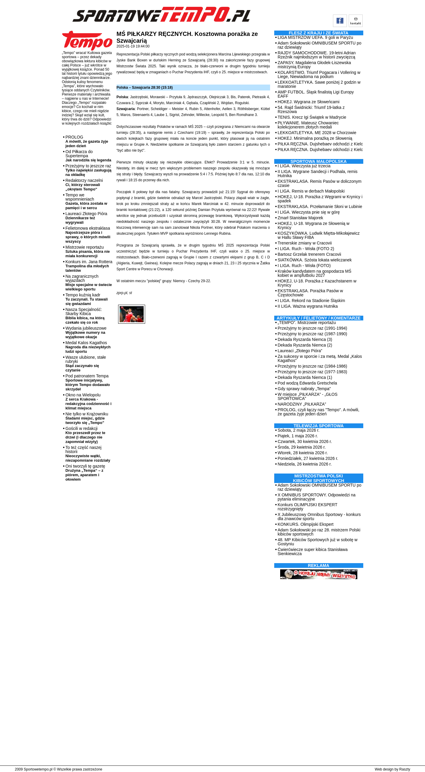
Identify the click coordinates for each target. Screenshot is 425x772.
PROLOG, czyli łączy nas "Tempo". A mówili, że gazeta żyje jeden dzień (318, 411)
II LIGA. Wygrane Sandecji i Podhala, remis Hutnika (318, 173)
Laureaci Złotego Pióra (86, 218)
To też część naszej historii (88, 454)
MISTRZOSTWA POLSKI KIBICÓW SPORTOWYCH (318, 478)
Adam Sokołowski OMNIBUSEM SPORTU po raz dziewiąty (319, 45)
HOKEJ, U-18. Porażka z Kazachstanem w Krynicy (317, 283)
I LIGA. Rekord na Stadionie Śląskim (311, 300)
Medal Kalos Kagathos (88, 347)
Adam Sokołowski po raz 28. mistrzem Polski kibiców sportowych (319, 532)
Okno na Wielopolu (89, 401)
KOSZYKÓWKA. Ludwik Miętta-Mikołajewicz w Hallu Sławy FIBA (319, 235)
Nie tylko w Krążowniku (87, 418)
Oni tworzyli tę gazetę (85, 473)
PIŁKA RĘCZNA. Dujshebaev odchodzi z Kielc (320, 144)
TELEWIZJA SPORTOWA (319, 425)
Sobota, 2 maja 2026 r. (299, 430)
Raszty (404, 769)
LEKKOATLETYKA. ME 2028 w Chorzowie (317, 132)
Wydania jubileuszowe (86, 332)
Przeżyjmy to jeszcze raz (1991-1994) (312, 328)
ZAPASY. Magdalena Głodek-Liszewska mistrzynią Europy (314, 64)
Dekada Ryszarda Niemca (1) (305, 377)
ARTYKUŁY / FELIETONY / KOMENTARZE (319, 318)
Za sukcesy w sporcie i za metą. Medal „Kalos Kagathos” (320, 358)
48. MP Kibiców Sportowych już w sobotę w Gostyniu (318, 541)
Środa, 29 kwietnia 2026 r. (302, 447)
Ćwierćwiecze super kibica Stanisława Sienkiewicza (313, 551)
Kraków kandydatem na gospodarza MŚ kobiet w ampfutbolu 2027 (314, 273)
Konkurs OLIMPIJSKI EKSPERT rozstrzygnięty (307, 506)
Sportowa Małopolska (319, 161)
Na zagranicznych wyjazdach (89, 282)
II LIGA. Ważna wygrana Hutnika (308, 306)
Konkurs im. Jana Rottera (89, 266)
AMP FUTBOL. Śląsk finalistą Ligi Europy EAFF (316, 94)
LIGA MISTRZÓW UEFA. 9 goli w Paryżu (315, 37)
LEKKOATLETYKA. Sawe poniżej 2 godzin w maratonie (319, 84)
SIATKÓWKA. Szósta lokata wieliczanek (315, 260)
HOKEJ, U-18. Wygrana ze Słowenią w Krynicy (314, 225)
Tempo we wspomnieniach (86, 201)
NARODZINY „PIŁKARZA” (302, 404)
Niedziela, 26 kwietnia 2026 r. (305, 464)
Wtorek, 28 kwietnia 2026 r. (303, 452)
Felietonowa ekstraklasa (88, 235)
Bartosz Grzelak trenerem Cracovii (309, 254)
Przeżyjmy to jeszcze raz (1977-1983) (312, 371)
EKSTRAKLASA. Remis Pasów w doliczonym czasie (319, 183)
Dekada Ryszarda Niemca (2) (305, 345)
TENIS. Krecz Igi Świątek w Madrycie (312, 117)
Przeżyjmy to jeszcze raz (89, 170)
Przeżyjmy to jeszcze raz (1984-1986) (312, 366)
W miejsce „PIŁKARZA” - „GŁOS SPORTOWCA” (307, 396)
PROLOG (87, 141)
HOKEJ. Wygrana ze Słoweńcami (309, 101)
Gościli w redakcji (85, 435)
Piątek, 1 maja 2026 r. (298, 435)
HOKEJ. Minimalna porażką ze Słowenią (315, 138)
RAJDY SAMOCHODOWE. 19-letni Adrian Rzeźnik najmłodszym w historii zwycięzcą (317, 54)
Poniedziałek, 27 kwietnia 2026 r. (308, 458)
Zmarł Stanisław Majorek (300, 217)
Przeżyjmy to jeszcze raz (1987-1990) (312, 333)
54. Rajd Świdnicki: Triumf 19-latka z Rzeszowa (311, 109)
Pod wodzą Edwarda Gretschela (307, 383)
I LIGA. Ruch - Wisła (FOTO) (304, 265)
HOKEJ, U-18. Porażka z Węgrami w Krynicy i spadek (320, 198)
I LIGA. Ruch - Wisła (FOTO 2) (306, 248)
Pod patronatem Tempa (88, 382)
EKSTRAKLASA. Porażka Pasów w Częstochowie (310, 292)
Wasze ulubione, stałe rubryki (86, 363)
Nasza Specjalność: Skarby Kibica (85, 316)
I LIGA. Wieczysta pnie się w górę (309, 212)
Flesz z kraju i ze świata (318, 33)
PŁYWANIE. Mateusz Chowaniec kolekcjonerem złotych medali (308, 124)
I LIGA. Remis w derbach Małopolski (311, 191)
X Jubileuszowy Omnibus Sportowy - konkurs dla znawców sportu (319, 516)
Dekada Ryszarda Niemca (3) (305, 339)
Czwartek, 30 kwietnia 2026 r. (305, 441)
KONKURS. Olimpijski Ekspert (306, 524)
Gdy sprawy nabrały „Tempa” (304, 388)
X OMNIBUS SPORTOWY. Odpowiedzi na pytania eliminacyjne (317, 497)
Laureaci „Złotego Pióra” (300, 350)
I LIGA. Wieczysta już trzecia (304, 165)
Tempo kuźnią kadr (87, 299)
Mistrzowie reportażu (88, 251)
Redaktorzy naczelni (84, 184)
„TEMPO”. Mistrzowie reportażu (307, 322)
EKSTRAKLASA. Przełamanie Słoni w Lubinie (320, 206)
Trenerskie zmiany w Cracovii (305, 243)
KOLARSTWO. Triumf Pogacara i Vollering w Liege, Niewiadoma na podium (319, 74)
